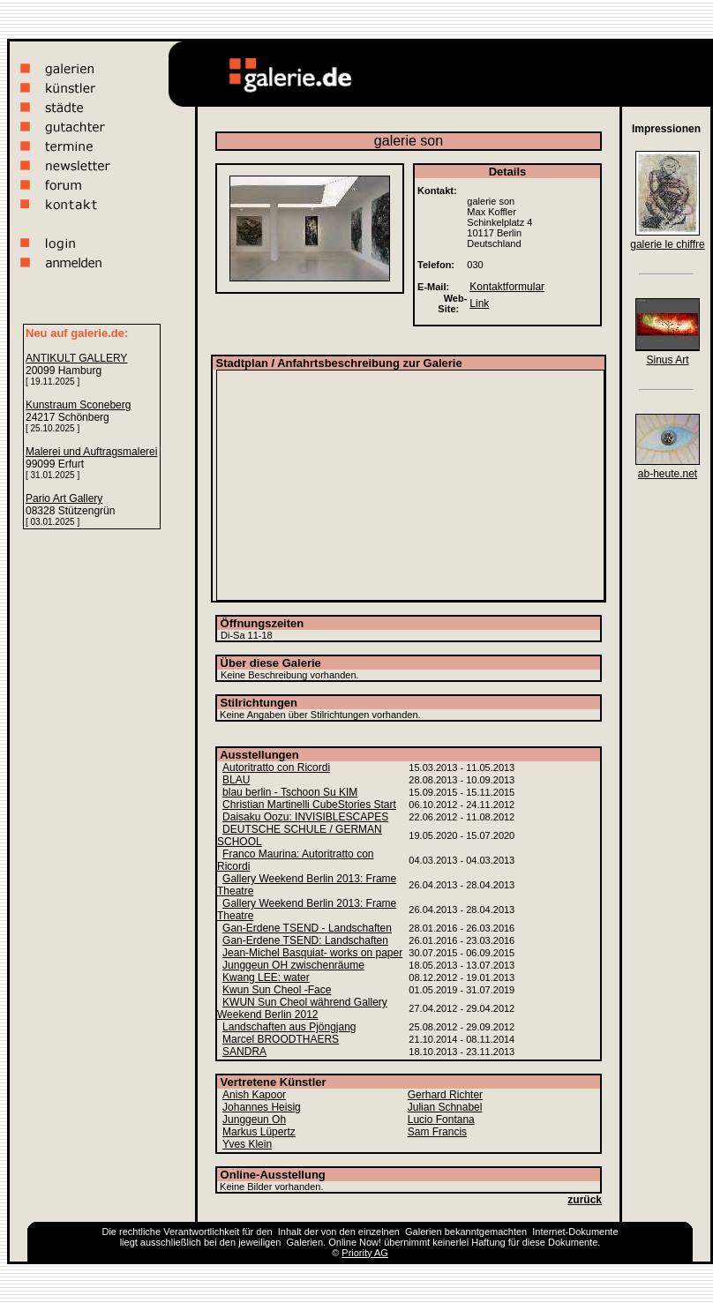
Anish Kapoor (254, 1095)
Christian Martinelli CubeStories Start (309, 804)
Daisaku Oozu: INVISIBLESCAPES (305, 817)
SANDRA (244, 1051)
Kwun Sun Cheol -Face (276, 990)
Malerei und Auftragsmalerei (91, 452)
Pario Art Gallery (64, 498)
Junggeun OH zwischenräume (293, 965)
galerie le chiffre (667, 244)
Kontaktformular (506, 287)
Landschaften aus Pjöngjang (289, 1027)
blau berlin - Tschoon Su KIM (289, 792)
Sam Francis (437, 1132)
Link (479, 303)
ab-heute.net (667, 474)
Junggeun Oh (254, 1119)
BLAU (236, 780)
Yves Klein (247, 1144)
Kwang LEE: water (266, 977)
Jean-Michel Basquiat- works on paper (312, 953)
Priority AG (364, 1252)
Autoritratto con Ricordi (276, 767)
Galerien (423, 1231)
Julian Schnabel (445, 1107)
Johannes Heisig (261, 1107)
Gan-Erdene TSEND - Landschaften (307, 928)
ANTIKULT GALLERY (76, 358)
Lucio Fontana (441, 1119)
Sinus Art (667, 360)
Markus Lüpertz (259, 1132)
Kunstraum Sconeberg (78, 405)
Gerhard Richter (445, 1095)
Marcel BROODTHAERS (280, 1039)
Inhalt (290, 1231)
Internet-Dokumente (575, 1231)
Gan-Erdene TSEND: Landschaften (305, 940)
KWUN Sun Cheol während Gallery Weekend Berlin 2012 (302, 1008)
